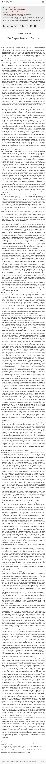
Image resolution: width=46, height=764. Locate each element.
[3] (26, 535)
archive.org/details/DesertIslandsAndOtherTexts (15, 15)
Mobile (34, 761)
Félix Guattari (14, 9)
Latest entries (28, 761)
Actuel (9, 9)
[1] (29, 333)
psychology (15, 11)
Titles (14, 761)
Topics (22, 761)
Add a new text (40, 761)
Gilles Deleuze (21, 9)
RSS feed (9, 761)
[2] (12, 436)
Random (4, 761)
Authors (18, 761)
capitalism (9, 11)
